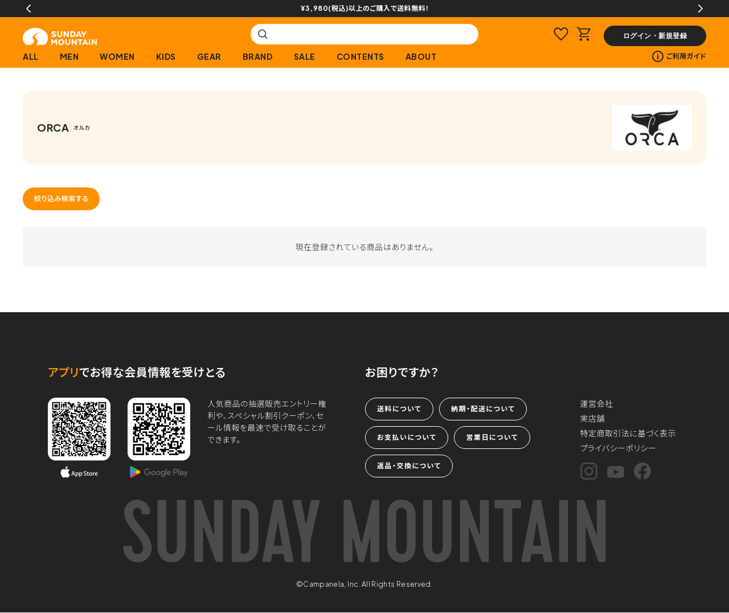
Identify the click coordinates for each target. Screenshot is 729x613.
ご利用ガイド (679, 56)
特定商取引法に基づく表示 (628, 433)
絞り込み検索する (61, 198)
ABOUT (421, 56)
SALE (305, 56)
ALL (31, 56)
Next (700, 8)
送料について (399, 408)
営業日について (492, 437)
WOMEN (117, 56)
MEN (69, 56)
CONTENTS (360, 56)
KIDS (166, 56)
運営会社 (596, 403)
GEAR (209, 56)
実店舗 (592, 418)
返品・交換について (409, 465)
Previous (28, 8)
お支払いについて (406, 437)
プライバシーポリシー (618, 448)
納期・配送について (483, 408)
